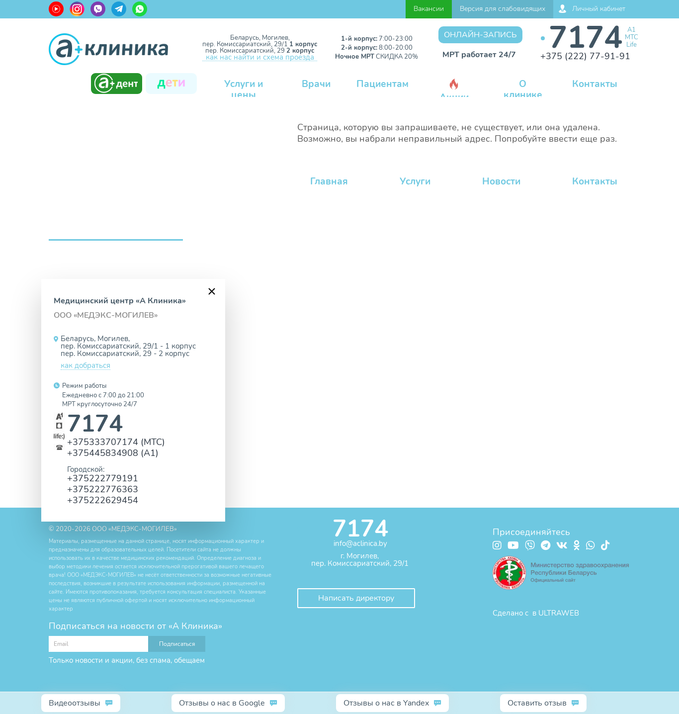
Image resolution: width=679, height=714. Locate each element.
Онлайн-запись (480, 34)
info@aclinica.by (360, 543)
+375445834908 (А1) (113, 452)
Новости (501, 181)
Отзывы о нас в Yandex (386, 703)
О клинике (523, 89)
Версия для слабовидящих (502, 8)
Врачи (316, 84)
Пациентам (382, 84)
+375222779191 (102, 478)
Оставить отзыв (537, 703)
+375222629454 (102, 500)
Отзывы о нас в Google (222, 703)
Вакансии (429, 8)
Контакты (594, 84)
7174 (585, 37)
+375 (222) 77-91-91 (585, 56)
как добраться (85, 366)
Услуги (415, 181)
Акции (454, 91)
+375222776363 (102, 489)
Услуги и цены (243, 89)
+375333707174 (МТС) (116, 442)
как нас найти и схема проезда (260, 57)
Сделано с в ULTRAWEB (536, 613)
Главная (329, 181)
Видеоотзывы (74, 703)
